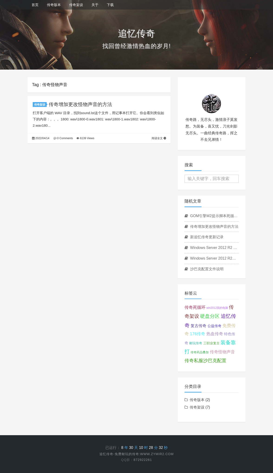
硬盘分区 (210, 316)
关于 (94, 5)
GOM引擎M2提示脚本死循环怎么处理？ (212, 216)
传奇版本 (54, 5)
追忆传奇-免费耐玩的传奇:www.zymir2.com (136, 454)
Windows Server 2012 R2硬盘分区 (212, 258)
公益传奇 (214, 326)
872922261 (142, 460)
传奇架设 (76, 5)
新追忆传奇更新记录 (204, 237)
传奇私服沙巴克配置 (205, 360)
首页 (35, 5)
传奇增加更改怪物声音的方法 (80, 104)
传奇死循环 (195, 307)
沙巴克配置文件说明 (204, 269)
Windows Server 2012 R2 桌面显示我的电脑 (212, 248)
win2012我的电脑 (217, 307)
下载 (110, 5)
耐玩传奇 (195, 343)
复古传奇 (198, 326)
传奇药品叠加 (200, 352)
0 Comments (63, 138)
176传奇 (197, 333)
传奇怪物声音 (222, 352)
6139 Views (85, 138)
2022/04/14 (40, 138)
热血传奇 (214, 333)
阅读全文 (159, 138)
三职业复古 (211, 343)
